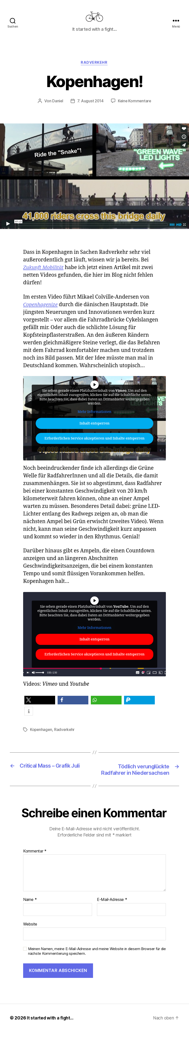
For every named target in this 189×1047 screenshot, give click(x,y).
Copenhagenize (41, 312)
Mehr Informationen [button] (94, 419)
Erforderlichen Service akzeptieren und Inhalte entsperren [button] (94, 446)
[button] (39, 708)
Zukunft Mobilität (44, 275)
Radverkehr (94, 70)
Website (30, 939)
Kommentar (35, 866)
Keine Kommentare (135, 108)
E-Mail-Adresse (112, 915)
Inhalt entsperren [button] (94, 431)
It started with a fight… (51, 1033)
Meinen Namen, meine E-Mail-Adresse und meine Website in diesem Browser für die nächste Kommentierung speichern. (97, 966)
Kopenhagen (41, 737)
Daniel (57, 108)
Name (30, 915)
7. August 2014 (90, 108)
